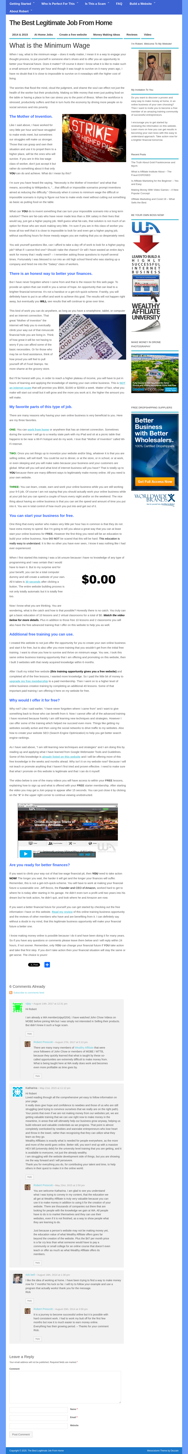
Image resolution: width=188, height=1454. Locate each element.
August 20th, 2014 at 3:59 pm (71, 1309)
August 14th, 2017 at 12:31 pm (50, 1003)
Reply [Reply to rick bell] (29, 1301)
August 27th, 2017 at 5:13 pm (71, 1042)
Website (74, 1425)
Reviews (132, 34)
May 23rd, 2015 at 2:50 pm (70, 1185)
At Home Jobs (43, 34)
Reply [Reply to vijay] (29, 1034)
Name (74, 1409)
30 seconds (33, 581)
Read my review (62, 911)
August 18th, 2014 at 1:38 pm (53, 1274)
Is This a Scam (95, 3)
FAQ (119, 3)
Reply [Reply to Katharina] (29, 1177)
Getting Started (20, 3)
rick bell (30, 1274)
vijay (28, 1003)
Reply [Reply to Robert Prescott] (37, 1076)
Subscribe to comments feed (28, 992)
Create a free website (73, 34)
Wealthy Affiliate (84, 1047)
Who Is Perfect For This (58, 3)
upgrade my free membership (28, 681)
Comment (14, 1369)
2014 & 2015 (20, 34)
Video (147, 34)
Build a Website (141, 3)
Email (73, 1417)
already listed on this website (61, 756)
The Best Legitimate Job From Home (60, 23)
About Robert (19, 11)
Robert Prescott (43, 1042)
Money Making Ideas (106, 34)
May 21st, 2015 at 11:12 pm (55, 1088)
